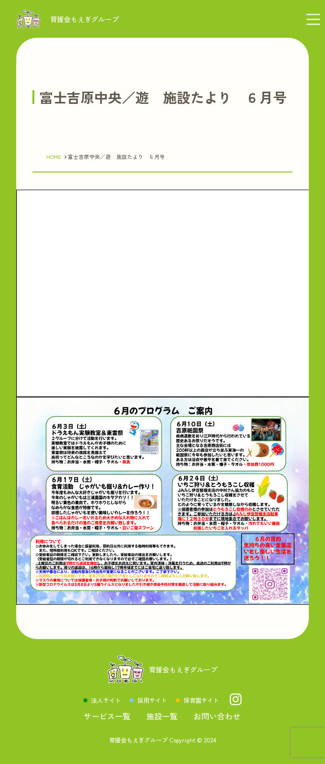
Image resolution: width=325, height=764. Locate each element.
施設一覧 (162, 716)
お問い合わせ (217, 716)
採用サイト (152, 700)
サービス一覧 (107, 716)
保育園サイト (201, 700)
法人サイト (106, 700)
